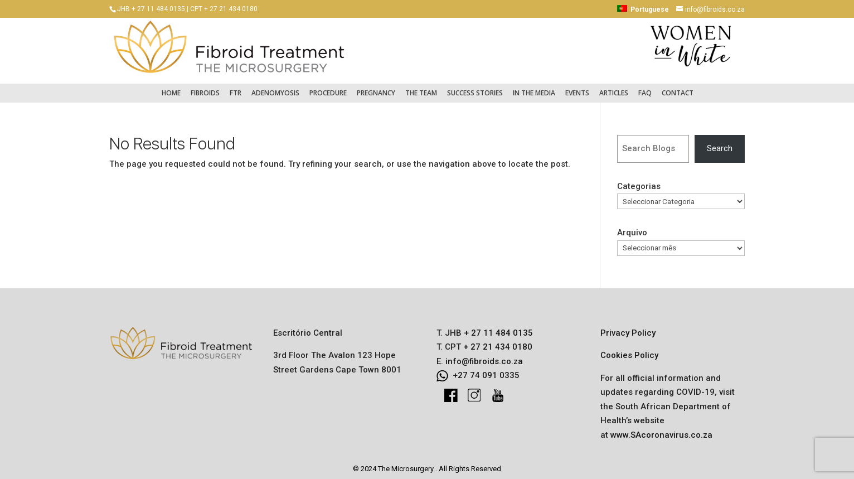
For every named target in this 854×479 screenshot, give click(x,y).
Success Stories (475, 87)
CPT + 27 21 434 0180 (224, 9)
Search (719, 143)
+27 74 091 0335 (486, 370)
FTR (235, 87)
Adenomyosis (275, 87)
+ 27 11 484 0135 (497, 327)
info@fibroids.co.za (484, 356)
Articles (613, 87)
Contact (677, 87)
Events (577, 87)
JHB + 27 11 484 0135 (151, 9)
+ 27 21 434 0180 (496, 341)
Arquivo (632, 227)
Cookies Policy (629, 350)
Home (171, 87)
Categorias (639, 181)
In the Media (534, 87)
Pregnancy (376, 87)
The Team (421, 87)
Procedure (328, 87)
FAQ (645, 87)
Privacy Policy (628, 327)
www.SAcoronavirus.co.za (661, 429)
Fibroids (205, 87)
